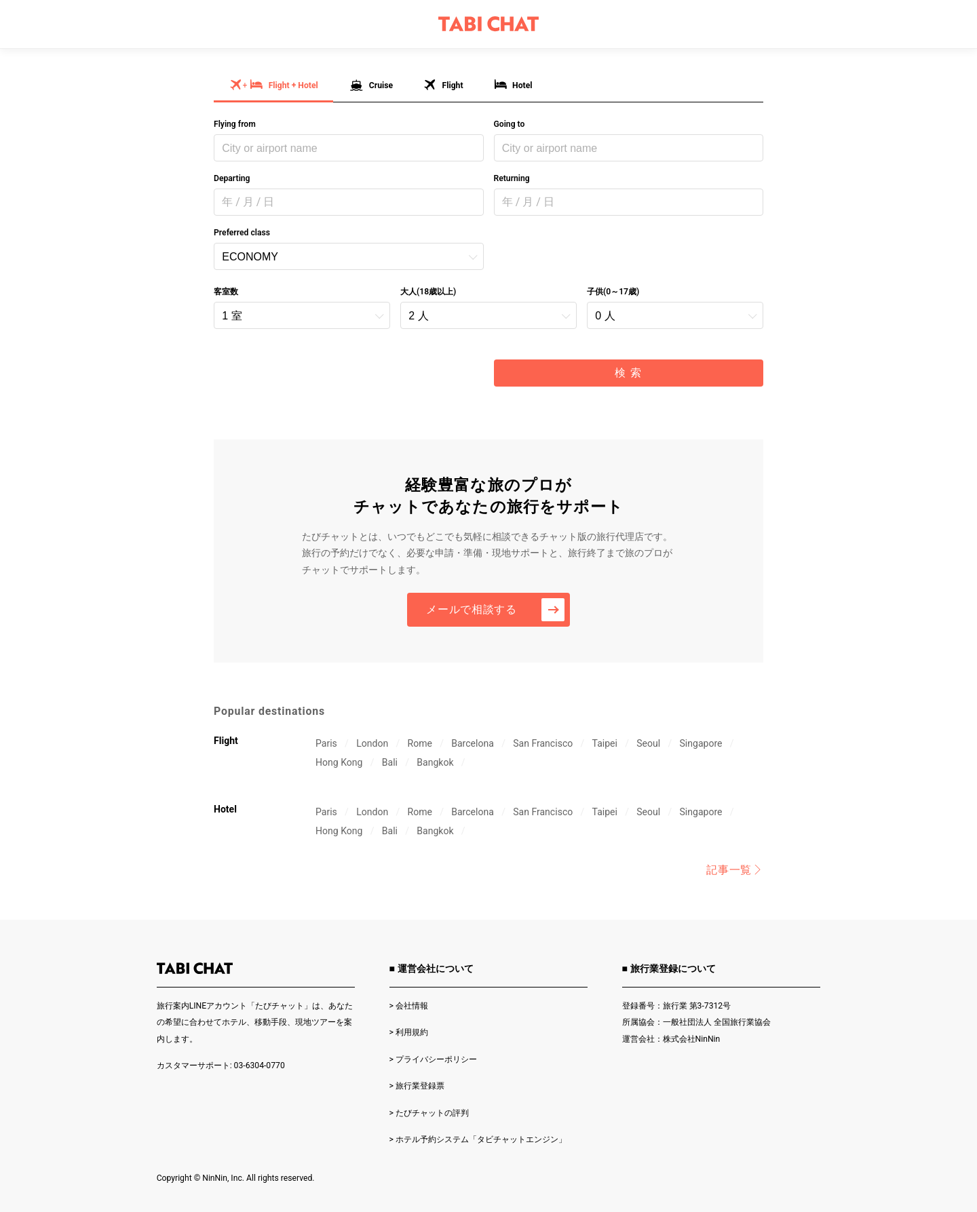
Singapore (701, 743)
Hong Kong (338, 762)
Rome (419, 743)
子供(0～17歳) (613, 291)
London (372, 743)
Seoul (648, 743)
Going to (509, 124)
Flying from (235, 124)
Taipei (604, 743)
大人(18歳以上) (428, 291)
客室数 (226, 291)
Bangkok (435, 762)
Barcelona (472, 743)
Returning (512, 178)
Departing (232, 178)
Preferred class (242, 232)
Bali (390, 762)
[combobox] (349, 147)
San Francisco (543, 743)
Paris (326, 743)
